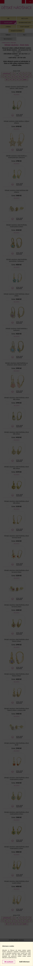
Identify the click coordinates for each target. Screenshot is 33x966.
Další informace (24, 962)
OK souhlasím (8, 962)
